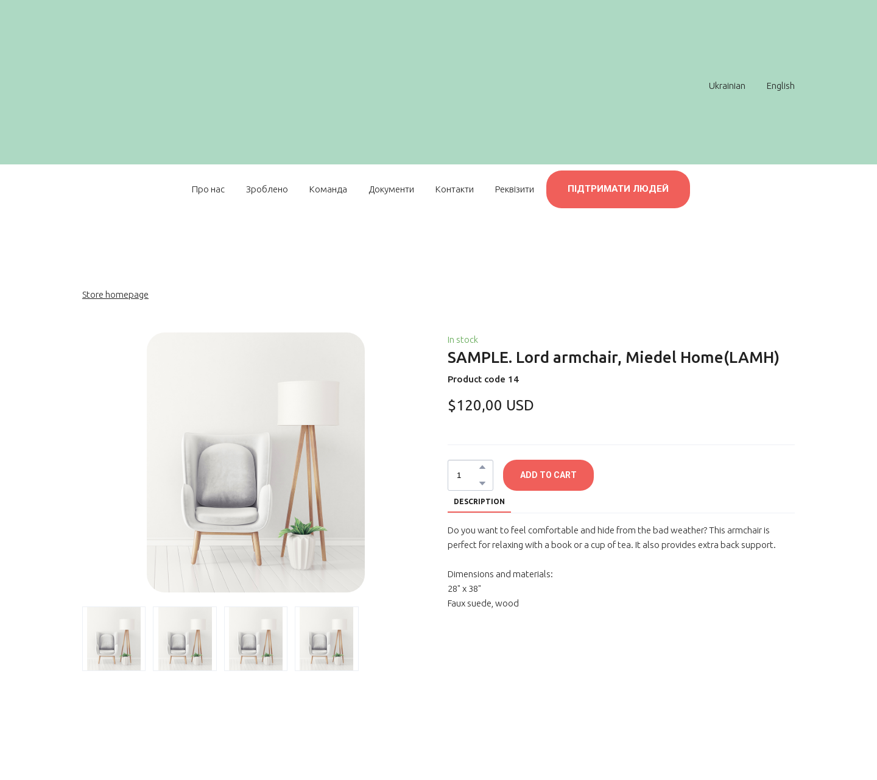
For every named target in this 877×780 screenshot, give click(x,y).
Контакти (454, 189)
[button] (618, 189)
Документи (391, 189)
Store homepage (115, 294)
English (781, 85)
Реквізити (514, 189)
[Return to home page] (432, 85)
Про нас (208, 189)
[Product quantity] (467, 475)
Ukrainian (727, 85)
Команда (328, 189)
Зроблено (267, 189)
